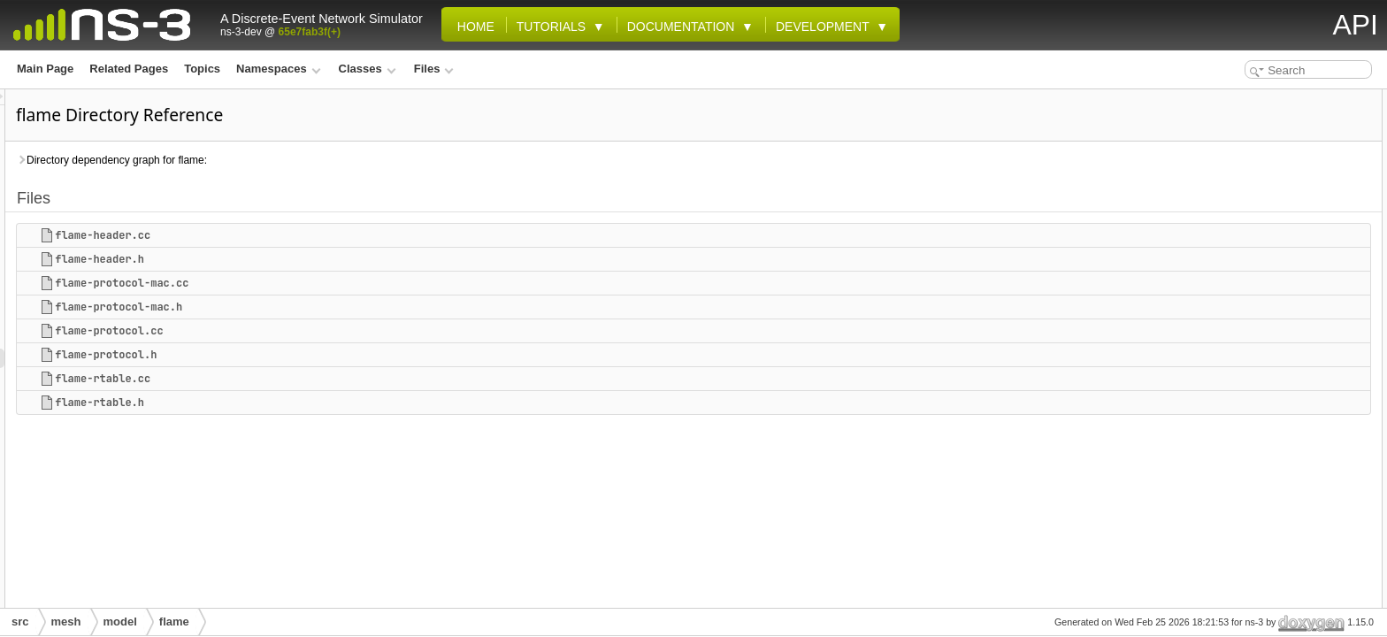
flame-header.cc (324, 235)
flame (174, 621)
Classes (367, 68)
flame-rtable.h (320, 402)
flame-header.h (320, 259)
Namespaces (278, 68)
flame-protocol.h (327, 355)
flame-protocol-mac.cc (343, 283)
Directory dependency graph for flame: (332, 160)
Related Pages (128, 68)
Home (472, 26)
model (120, 621)
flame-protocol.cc (330, 331)
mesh (66, 621)
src (20, 621)
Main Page (45, 68)
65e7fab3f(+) (310, 32)
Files (434, 68)
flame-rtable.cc (324, 379)
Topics (202, 68)
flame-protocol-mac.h (339, 307)
